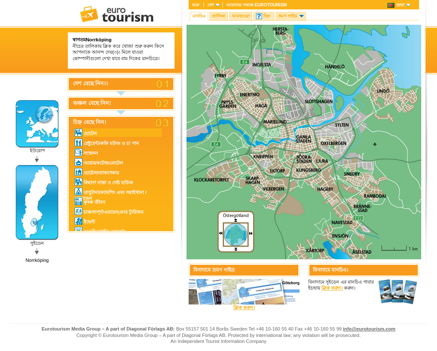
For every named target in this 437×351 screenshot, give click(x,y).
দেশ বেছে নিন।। (90, 84)
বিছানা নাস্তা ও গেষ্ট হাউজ (104, 182)
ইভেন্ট (85, 221)
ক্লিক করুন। (244, 307)
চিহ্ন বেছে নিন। (89, 122)
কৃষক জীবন (90, 201)
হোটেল (86, 132)
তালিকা (218, 16)
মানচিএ (199, 16)
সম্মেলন (86, 152)
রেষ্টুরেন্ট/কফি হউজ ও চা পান (107, 142)
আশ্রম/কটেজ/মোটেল (99, 162)
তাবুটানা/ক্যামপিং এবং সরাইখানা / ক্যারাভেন (110, 192)
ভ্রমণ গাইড (287, 16)
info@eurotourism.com (369, 328)
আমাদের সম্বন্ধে (256, 5)
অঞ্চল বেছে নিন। (92, 103)
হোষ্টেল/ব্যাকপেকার (97, 172)
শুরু (195, 5)
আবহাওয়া (241, 16)
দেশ (210, 5)
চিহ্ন (266, 16)
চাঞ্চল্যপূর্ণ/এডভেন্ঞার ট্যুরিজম (109, 211)
